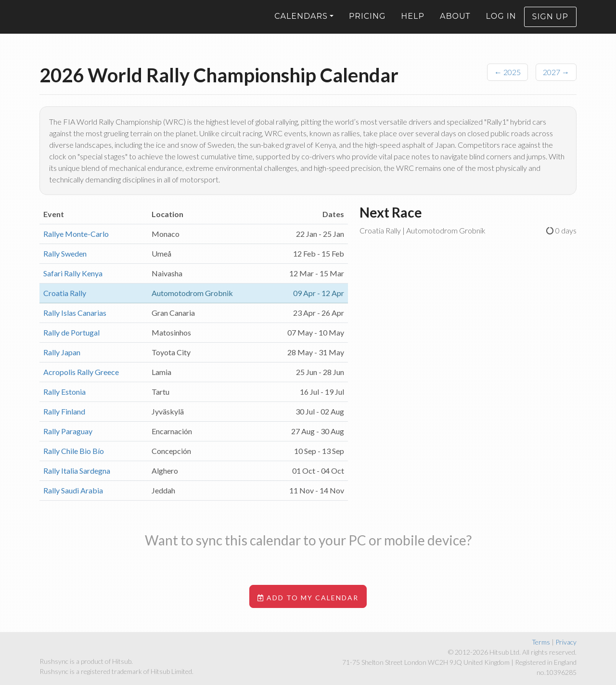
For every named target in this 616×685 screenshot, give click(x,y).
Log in (501, 23)
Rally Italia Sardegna (76, 470)
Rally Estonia (64, 391)
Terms (541, 642)
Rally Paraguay (67, 431)
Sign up (550, 23)
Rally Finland (64, 411)
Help (412, 23)
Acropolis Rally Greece (81, 371)
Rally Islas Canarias (74, 312)
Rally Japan (61, 352)
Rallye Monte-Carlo (76, 233)
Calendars (301, 23)
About (455, 23)
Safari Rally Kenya (73, 273)
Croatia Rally (64, 292)
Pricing (367, 23)
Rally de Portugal (71, 332)
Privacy (566, 642)
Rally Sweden (65, 253)
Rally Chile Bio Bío (73, 450)
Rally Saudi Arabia (73, 490)
